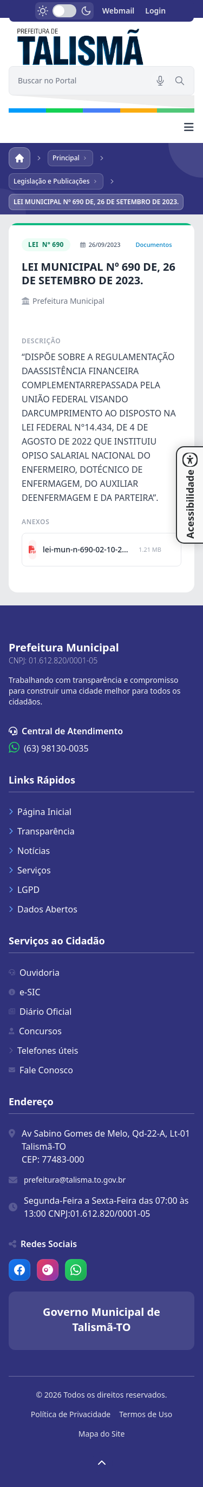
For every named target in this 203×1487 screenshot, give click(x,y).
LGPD (24, 890)
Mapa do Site (101, 1434)
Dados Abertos (43, 909)
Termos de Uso (145, 1414)
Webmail (118, 10)
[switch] (64, 10)
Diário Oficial (40, 1012)
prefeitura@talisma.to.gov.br (75, 1180)
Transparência (42, 831)
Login (155, 10)
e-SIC (25, 992)
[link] (101, 45)
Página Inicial (40, 812)
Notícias (29, 851)
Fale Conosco (41, 1070)
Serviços (30, 870)
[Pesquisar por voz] (160, 80)
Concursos (35, 1031)
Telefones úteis (43, 1050)
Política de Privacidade (70, 1414)
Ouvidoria (34, 973)
